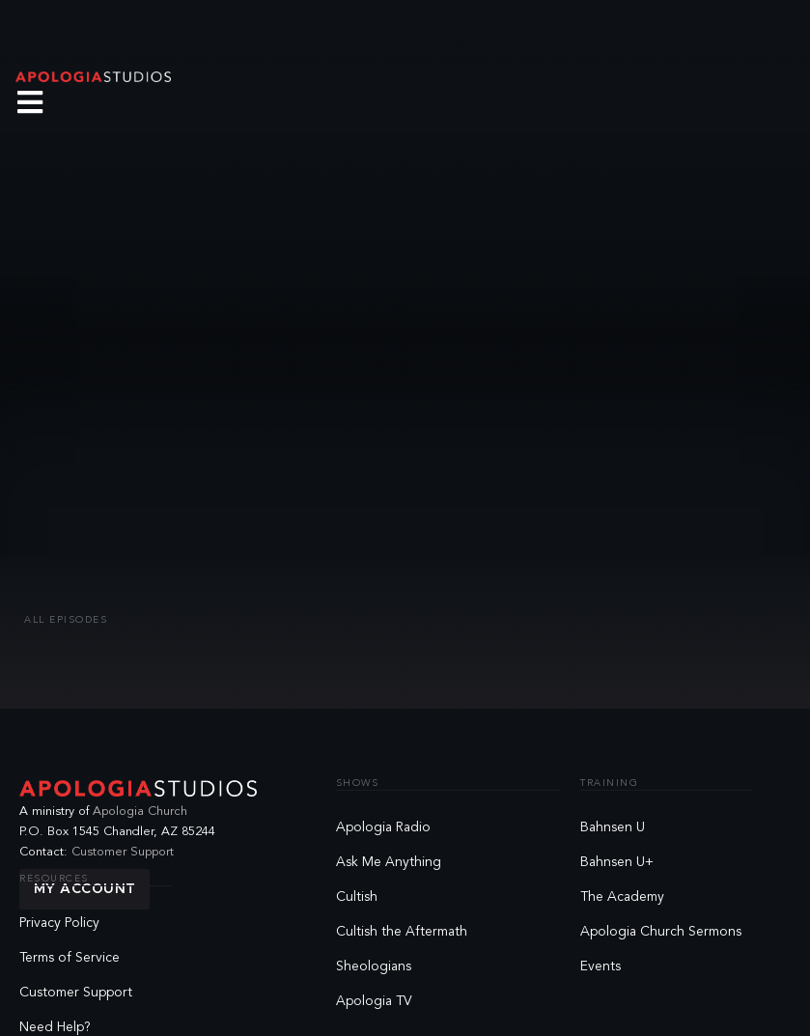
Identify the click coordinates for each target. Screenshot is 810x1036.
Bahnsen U (612, 827)
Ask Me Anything (388, 862)
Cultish (356, 897)
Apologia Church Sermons (660, 931)
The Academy (622, 897)
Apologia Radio (383, 827)
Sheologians (373, 966)
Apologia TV (374, 1001)
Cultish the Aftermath (401, 931)
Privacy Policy (59, 923)
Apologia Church (140, 811)
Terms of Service (69, 958)
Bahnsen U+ (617, 862)
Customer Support (122, 852)
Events (600, 966)
